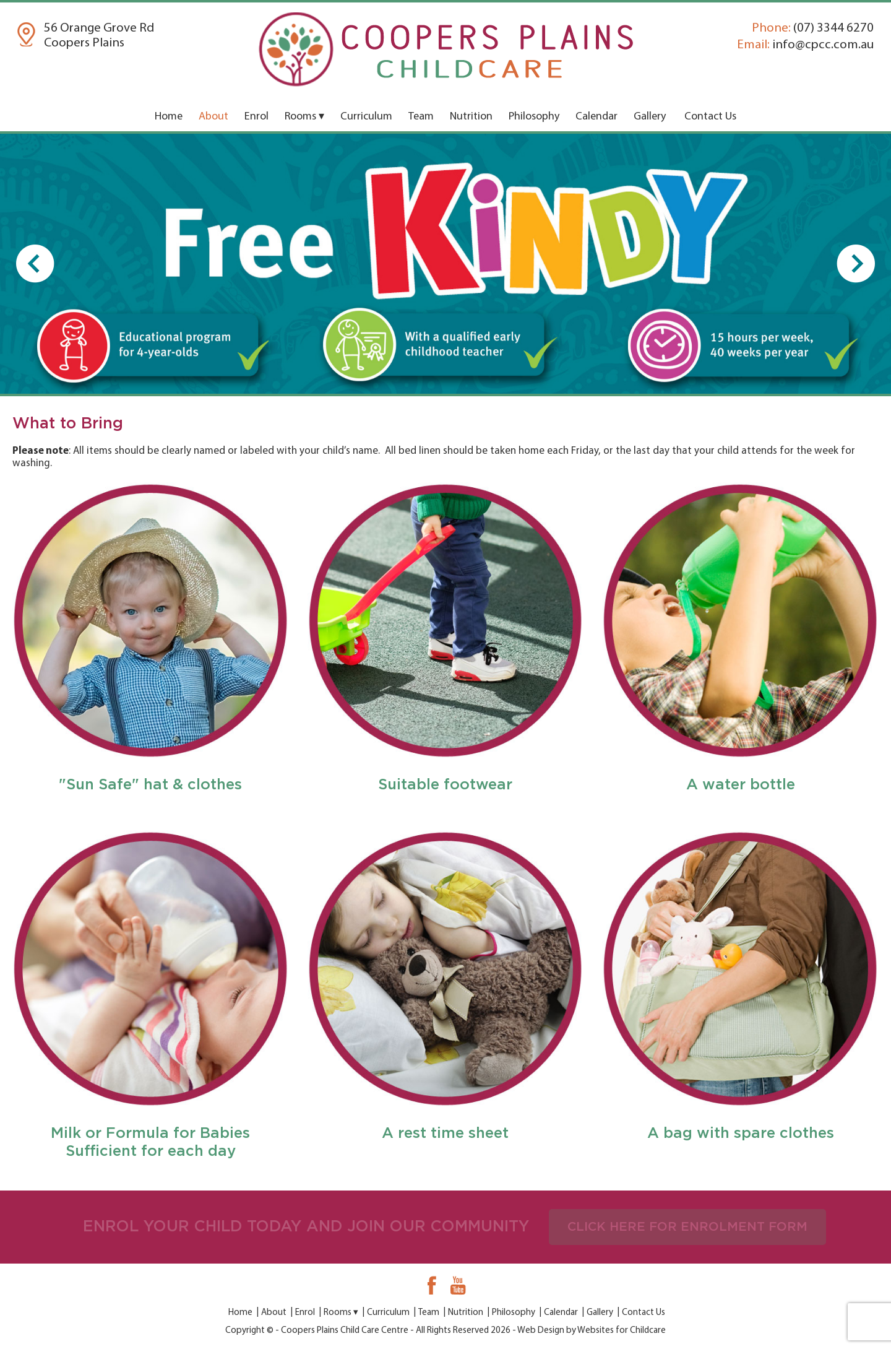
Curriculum (366, 117)
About (213, 117)
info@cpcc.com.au (805, 44)
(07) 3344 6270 (813, 28)
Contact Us (710, 117)
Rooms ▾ (304, 117)
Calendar (596, 117)
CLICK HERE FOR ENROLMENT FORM (687, 1227)
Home (169, 117)
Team (421, 117)
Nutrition (471, 117)
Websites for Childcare (621, 1330)
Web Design (540, 1330)
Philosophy (534, 117)
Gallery (650, 117)
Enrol (256, 117)
